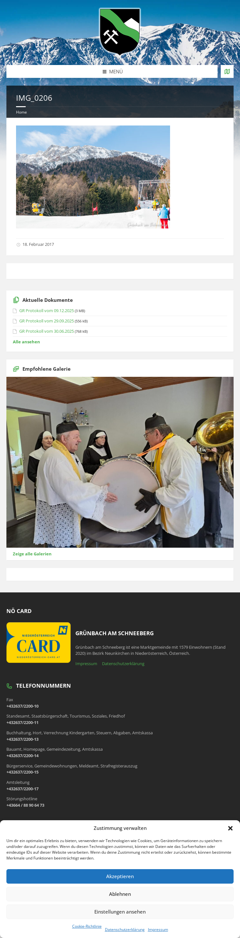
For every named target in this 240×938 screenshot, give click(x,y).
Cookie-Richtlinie (87, 926)
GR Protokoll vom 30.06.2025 (46, 331)
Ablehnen (120, 894)
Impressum (158, 929)
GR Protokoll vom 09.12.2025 (46, 310)
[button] (230, 828)
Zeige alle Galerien (32, 554)
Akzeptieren (120, 876)
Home (21, 112)
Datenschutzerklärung (125, 929)
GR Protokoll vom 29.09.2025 (46, 321)
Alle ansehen (26, 342)
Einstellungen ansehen (120, 911)
